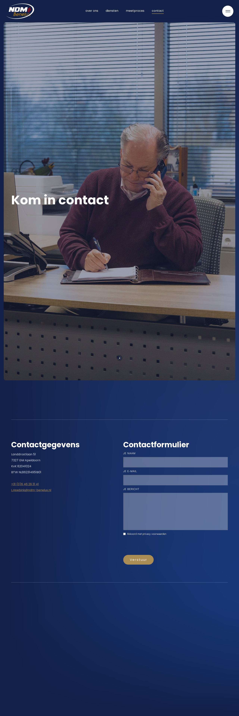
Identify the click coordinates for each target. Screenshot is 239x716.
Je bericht (131, 489)
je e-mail (130, 471)
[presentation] (151, 546)
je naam (129, 453)
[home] (20, 11)
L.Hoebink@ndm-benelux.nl (31, 490)
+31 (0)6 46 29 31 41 (25, 484)
